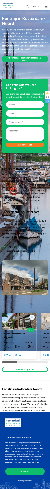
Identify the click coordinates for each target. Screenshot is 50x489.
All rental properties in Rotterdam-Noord (25, 59)
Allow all (25, 471)
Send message (25, 144)
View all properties (25, 369)
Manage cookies (25, 480)
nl (39, 6)
